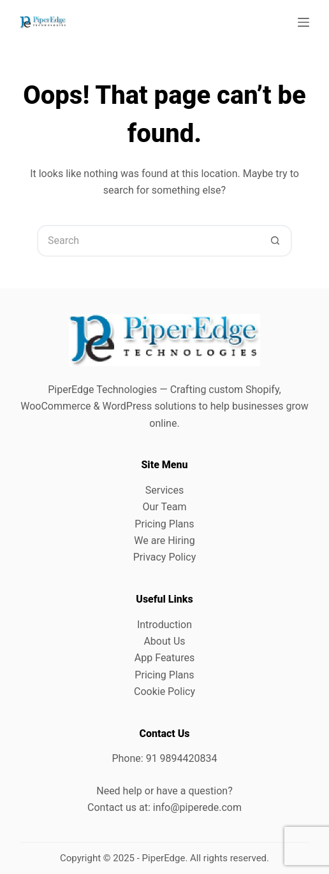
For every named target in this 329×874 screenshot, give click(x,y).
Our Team (165, 507)
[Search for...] (148, 241)
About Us (164, 641)
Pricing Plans (164, 524)
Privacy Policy (164, 557)
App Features (164, 658)
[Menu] (303, 22)
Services (164, 490)
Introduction (164, 625)
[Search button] (276, 241)
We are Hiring (164, 540)
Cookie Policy (164, 691)
